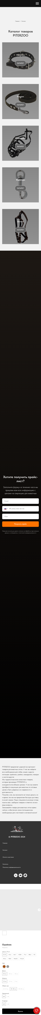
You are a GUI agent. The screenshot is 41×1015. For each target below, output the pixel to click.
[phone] (15, 877)
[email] (20, 877)
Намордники (20, 138)
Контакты (5, 864)
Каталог (24, 21)
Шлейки (20, 221)
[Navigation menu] (37, 3)
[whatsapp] (25, 877)
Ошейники (20, 55)
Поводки (20, 97)
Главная (17, 21)
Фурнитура (20, 180)
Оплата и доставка (8, 857)
